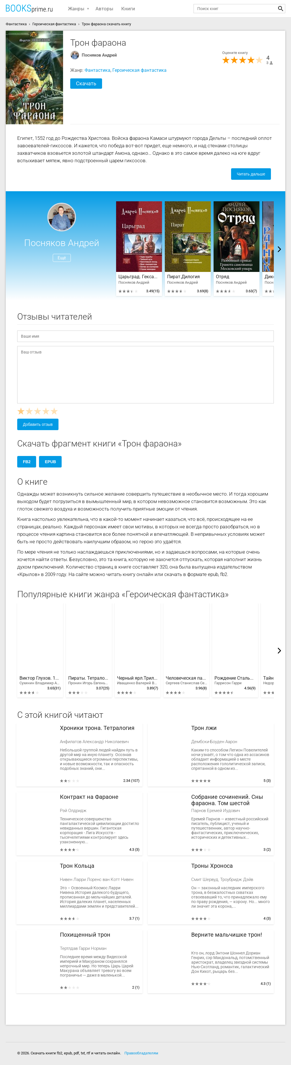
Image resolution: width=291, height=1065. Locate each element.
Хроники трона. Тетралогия (97, 728)
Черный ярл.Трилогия (137, 680)
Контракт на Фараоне (89, 797)
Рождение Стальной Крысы (235, 680)
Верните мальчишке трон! (226, 934)
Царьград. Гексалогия (139, 276)
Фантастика (97, 70)
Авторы (104, 8)
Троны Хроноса (212, 866)
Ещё (62, 257)
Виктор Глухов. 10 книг (40, 680)
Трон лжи (204, 728)
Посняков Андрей (99, 55)
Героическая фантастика (139, 70)
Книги (128, 8)
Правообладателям (141, 1053)
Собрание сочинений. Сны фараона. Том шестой (227, 800)
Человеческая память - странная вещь (186, 680)
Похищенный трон (85, 934)
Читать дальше (251, 174)
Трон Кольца (77, 866)
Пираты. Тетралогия (89, 680)
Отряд (222, 276)
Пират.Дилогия (183, 276)
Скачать (86, 83)
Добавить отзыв (38, 424)
